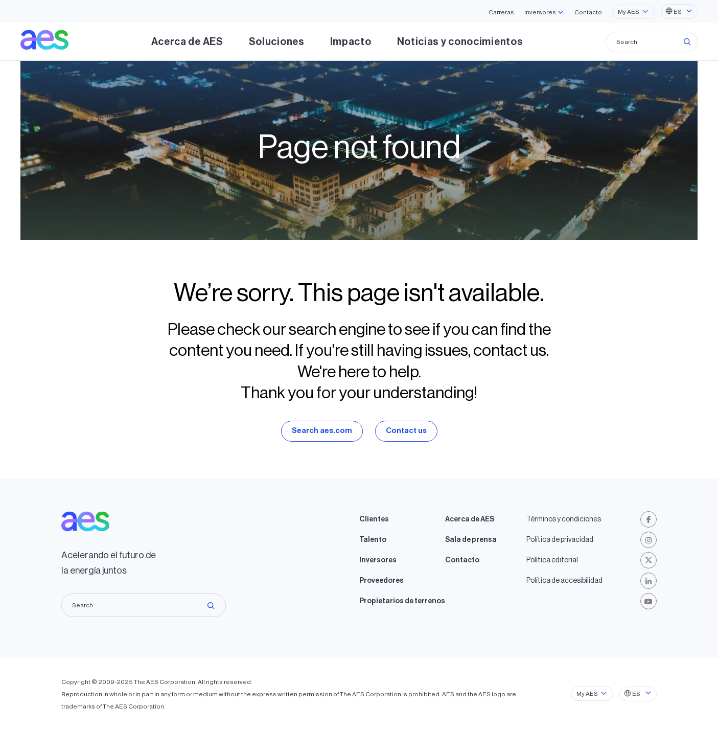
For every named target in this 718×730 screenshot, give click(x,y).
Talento (372, 539)
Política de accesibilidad (564, 580)
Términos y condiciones (563, 519)
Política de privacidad (559, 539)
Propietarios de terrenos (402, 601)
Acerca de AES (187, 42)
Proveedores (381, 580)
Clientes (374, 519)
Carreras (501, 12)
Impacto (351, 42)
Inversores (378, 560)
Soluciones (277, 42)
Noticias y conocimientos (460, 42)
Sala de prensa (471, 539)
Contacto (588, 12)
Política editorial (552, 560)
